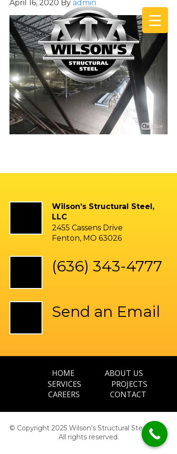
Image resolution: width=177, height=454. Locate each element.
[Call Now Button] (155, 434)
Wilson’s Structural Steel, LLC (88, 49)
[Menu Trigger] (155, 20)
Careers (64, 394)
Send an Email (106, 311)
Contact (128, 394)
